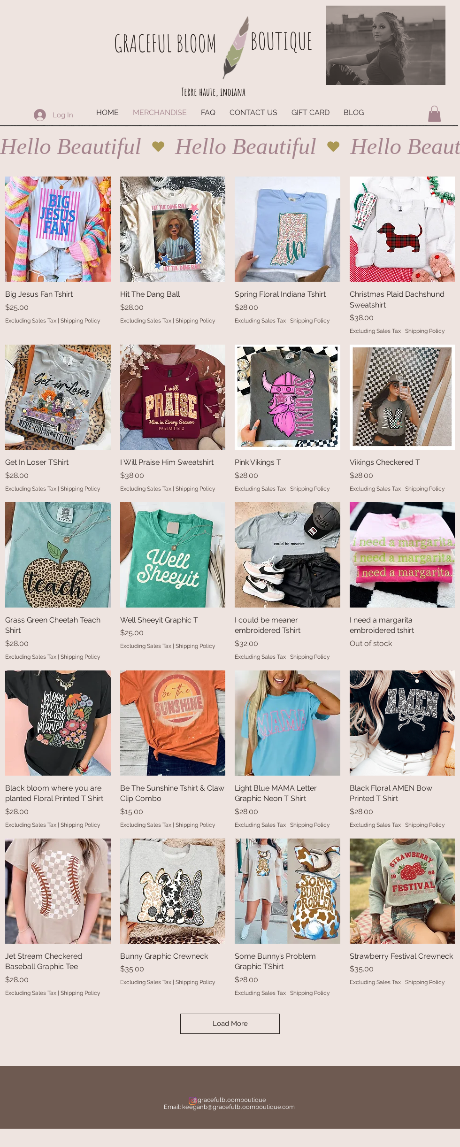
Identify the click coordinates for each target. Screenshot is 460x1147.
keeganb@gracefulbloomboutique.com (238, 1106)
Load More (230, 1023)
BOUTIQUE (281, 40)
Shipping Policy (80, 320)
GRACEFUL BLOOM (165, 43)
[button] (434, 114)
